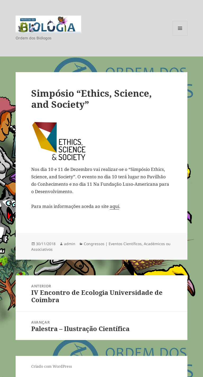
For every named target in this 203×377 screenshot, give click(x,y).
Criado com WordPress (51, 366)
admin (69, 243)
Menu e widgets (180, 35)
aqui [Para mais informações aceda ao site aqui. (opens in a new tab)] (114, 206)
